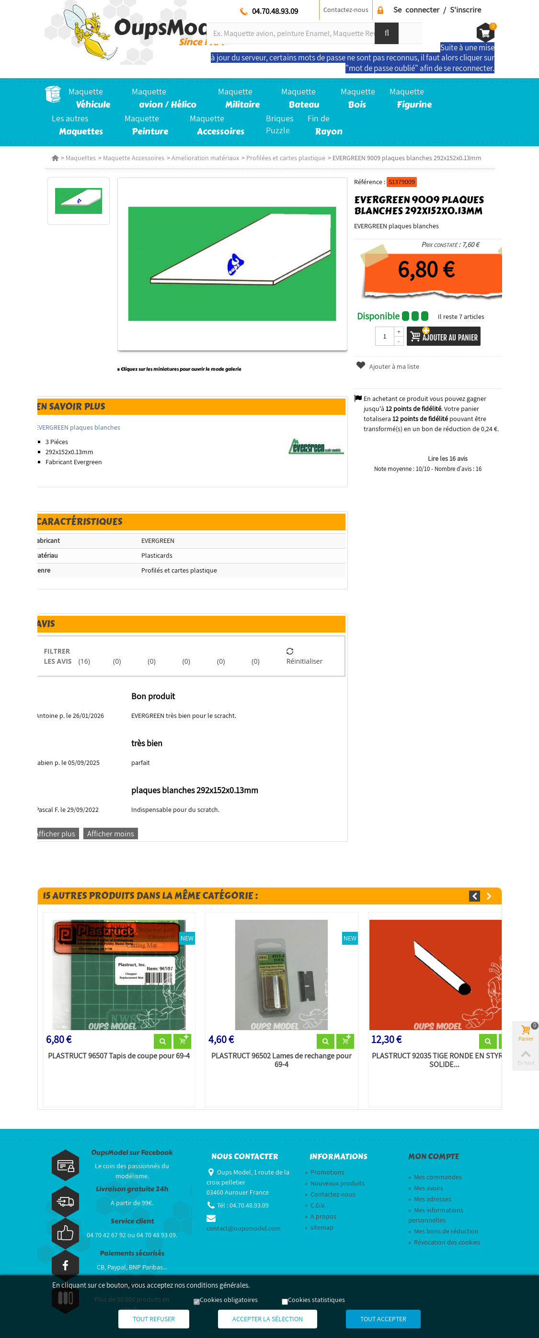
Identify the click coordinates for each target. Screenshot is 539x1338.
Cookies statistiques (316, 1299)
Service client (132, 1221)
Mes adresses (429, 1199)
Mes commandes (435, 1177)
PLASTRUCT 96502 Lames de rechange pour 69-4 (281, 1060)
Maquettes (81, 157)
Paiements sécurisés (132, 1253)
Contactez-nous (345, 9)
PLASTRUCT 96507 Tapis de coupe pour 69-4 (119, 1056)
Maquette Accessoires (133, 157)
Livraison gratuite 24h (132, 1189)
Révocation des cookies (444, 1242)
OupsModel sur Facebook (132, 1153)
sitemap (319, 1227)
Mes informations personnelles (435, 1215)
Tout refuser (154, 1319)
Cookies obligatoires (229, 1299)
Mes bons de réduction (443, 1231)
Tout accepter (383, 1319)
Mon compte (433, 1157)
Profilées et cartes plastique (285, 157)
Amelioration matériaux (205, 157)
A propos (320, 1216)
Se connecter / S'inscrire (437, 9)
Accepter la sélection (267, 1319)
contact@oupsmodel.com (243, 1228)
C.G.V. (315, 1205)
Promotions (324, 1172)
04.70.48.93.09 (275, 11)
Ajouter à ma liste (387, 366)
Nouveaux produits (335, 1183)
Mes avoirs (425, 1188)
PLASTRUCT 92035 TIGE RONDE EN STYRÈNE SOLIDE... (444, 1060)
